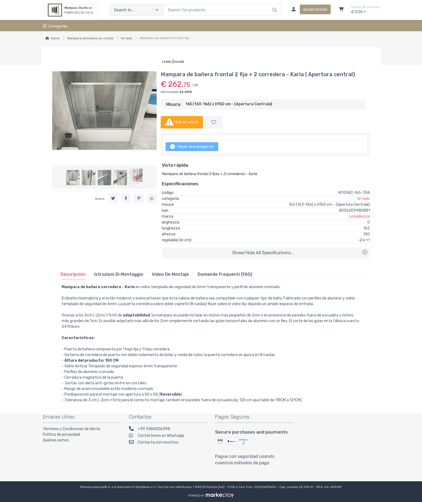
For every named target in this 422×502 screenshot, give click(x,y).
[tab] (73, 274)
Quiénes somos (56, 440)
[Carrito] (341, 10)
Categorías (55, 26)
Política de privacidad (61, 434)
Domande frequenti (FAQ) (225, 274)
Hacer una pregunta (192, 146)
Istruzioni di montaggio (118, 274)
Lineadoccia (359, 216)
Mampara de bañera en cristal (90, 38)
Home (55, 38)
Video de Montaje (170, 274)
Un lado (126, 38)
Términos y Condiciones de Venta (71, 429)
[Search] (273, 4)
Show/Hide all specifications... (300, 252)
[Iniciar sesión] (309, 10)
